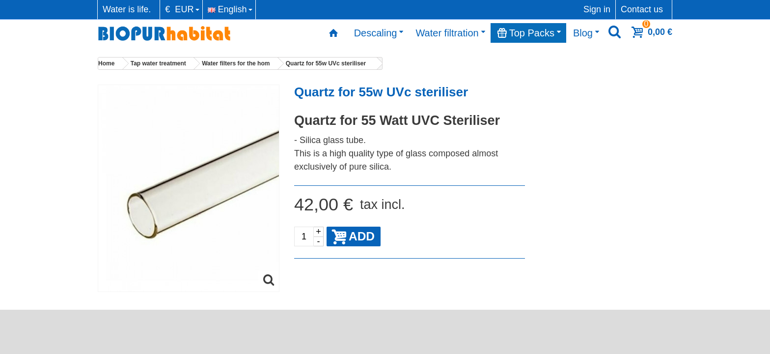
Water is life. (127, 9)
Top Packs (529, 33)
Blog (586, 33)
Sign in (596, 9)
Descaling (379, 33)
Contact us (642, 9)
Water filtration (450, 33)
